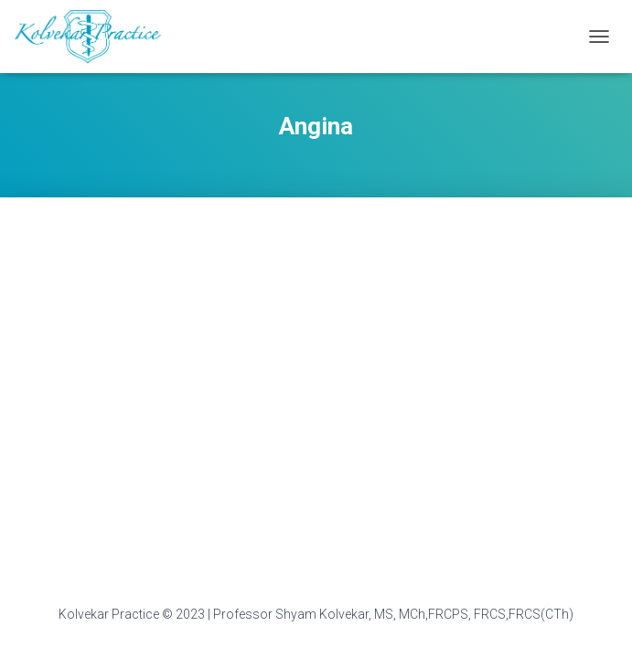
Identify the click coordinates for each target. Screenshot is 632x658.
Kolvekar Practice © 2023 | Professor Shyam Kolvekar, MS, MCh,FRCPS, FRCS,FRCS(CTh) (316, 614)
